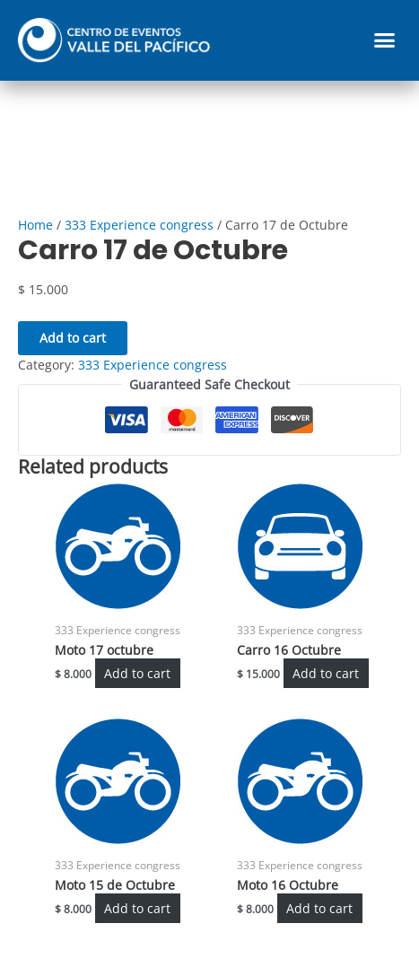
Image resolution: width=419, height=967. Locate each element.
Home (35, 224)
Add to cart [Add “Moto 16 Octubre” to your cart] (319, 908)
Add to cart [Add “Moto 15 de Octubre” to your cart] (137, 908)
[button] (385, 40)
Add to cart (72, 337)
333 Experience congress (139, 224)
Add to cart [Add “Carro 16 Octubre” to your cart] (325, 673)
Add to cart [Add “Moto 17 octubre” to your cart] (137, 673)
